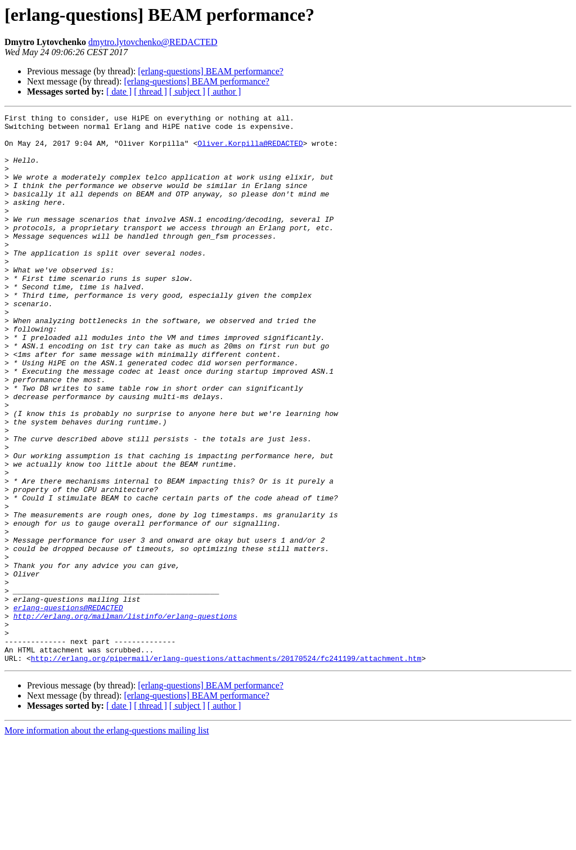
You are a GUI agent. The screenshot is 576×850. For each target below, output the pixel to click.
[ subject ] (187, 91)
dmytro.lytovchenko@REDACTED (152, 42)
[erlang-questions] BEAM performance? (211, 71)
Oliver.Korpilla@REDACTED (250, 150)
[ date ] (119, 91)
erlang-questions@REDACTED (68, 707)
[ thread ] (150, 91)
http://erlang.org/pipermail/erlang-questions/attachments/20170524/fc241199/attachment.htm (226, 768)
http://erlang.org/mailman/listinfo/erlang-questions (125, 717)
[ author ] (224, 91)
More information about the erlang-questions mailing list (106, 840)
